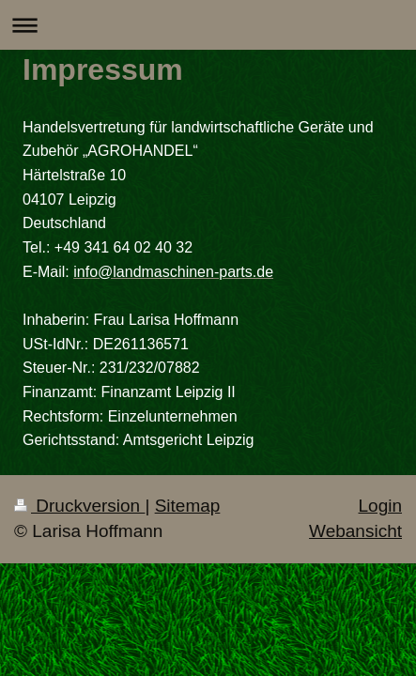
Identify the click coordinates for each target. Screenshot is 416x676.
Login (381, 505)
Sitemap (188, 505)
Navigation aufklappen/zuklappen (208, 25)
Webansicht (355, 531)
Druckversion (79, 505)
